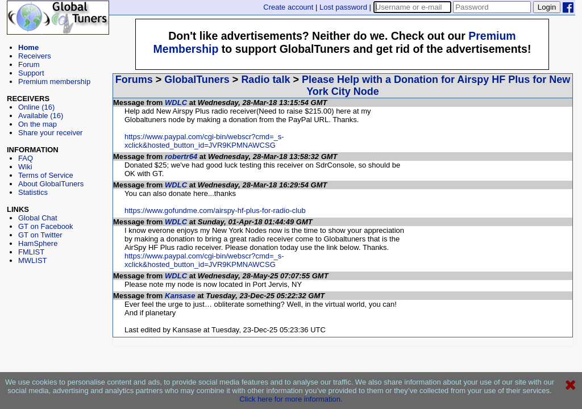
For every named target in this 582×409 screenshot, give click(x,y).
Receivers (34, 56)
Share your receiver (50, 132)
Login (547, 7)
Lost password (343, 7)
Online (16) (36, 107)
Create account (288, 7)
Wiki (25, 166)
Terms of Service (45, 175)
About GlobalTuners (51, 184)
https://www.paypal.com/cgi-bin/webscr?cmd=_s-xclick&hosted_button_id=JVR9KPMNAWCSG (204, 140)
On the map (37, 124)
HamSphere (37, 243)
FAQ (25, 158)
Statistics (33, 192)
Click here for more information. (290, 399)
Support (31, 73)
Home (28, 47)
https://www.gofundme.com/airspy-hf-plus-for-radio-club (215, 210)
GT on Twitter (40, 235)
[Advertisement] (58, 315)
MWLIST (32, 260)
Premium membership (54, 81)
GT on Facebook (45, 226)
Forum (29, 64)
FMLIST (31, 252)
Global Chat (37, 218)
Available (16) (40, 115)
